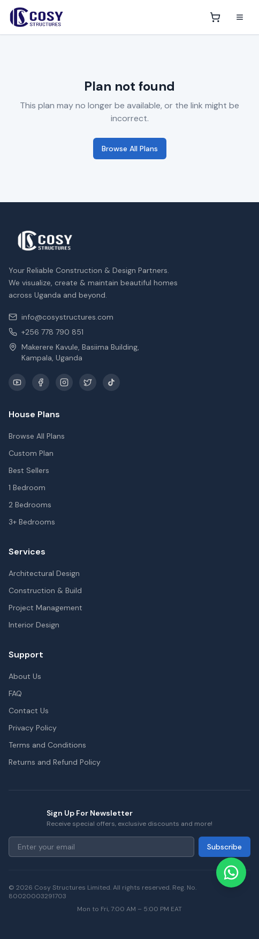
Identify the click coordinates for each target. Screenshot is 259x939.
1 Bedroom (27, 487)
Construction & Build (45, 590)
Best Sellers (29, 470)
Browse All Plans (130, 148)
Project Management (45, 607)
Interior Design (34, 625)
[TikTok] (111, 382)
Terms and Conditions (47, 745)
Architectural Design (44, 573)
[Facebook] (40, 382)
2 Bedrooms (30, 504)
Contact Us (29, 710)
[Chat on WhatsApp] (231, 872)
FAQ (15, 693)
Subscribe (224, 847)
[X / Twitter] (87, 382)
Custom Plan (31, 453)
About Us (25, 676)
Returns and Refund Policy (55, 762)
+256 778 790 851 (46, 332)
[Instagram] (64, 382)
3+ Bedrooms (32, 522)
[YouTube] (17, 382)
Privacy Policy (33, 728)
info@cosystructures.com (61, 317)
